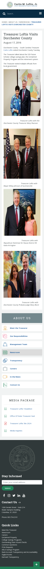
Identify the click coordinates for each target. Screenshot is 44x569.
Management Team (15, 344)
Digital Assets (7, 555)
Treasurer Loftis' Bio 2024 (17, 423)
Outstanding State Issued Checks (14, 542)
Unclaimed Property (9, 537)
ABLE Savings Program (10, 550)
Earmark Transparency (10, 557)
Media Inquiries (13, 430)
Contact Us (11, 385)
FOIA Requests (7, 547)
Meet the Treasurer (15, 328)
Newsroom (24, 22)
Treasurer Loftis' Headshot (18, 409)
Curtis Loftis (8, 50)
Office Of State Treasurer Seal (19, 416)
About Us (13, 22)
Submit (8, 488)
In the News (12, 377)
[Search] (16, 14)
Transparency (12, 360)
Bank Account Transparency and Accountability (19, 552)
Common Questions (9, 545)
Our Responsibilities (15, 336)
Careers (10, 368)
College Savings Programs (12, 540)
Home (4, 22)
